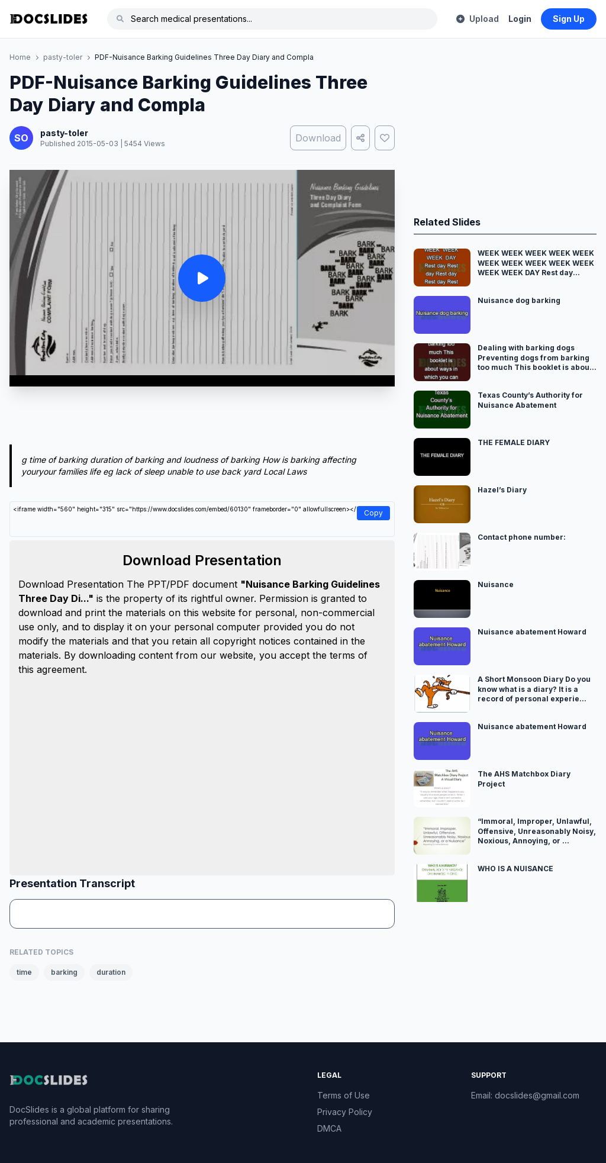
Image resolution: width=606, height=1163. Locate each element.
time (24, 972)
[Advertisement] (202, 417)
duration (110, 972)
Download (318, 138)
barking (64, 972)
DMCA (329, 1128)
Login (519, 19)
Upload (477, 19)
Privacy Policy (344, 1112)
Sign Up (569, 19)
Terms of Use (343, 1095)
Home (20, 57)
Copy (373, 512)
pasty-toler (62, 57)
